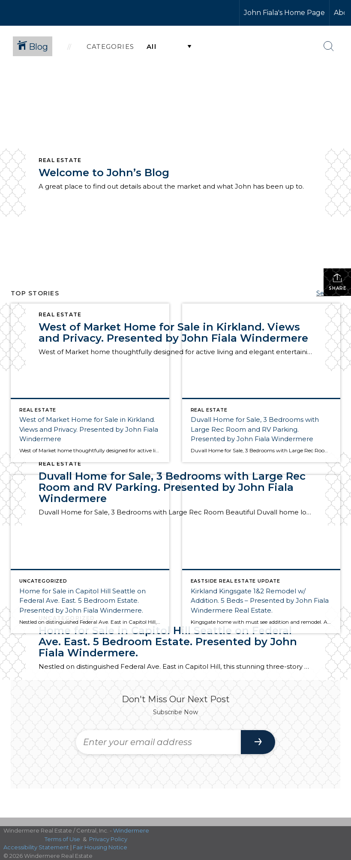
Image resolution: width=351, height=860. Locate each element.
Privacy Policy (108, 839)
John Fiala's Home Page (284, 13)
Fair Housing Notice (100, 847)
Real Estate (60, 160)
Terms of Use (62, 839)
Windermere (131, 830)
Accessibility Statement (36, 847)
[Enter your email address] (158, 742)
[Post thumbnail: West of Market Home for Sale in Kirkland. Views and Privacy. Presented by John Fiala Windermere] (90, 383)
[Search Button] (328, 46)
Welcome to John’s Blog (104, 172)
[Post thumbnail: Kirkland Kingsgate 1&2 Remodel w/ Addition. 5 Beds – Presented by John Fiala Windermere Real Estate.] (261, 554)
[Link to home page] (38, 13)
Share (337, 282)
